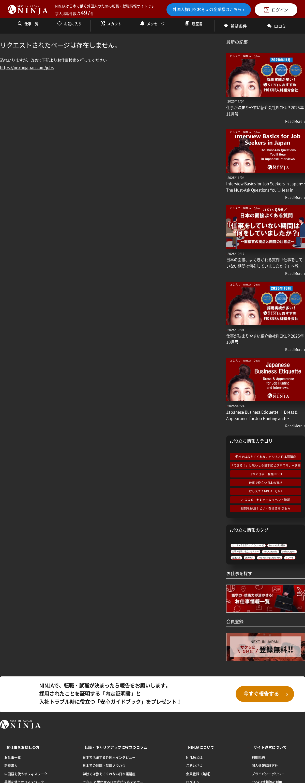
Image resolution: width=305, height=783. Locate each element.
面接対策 (240, 578)
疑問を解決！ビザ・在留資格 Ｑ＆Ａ (266, 508)
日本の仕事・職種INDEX (265, 474)
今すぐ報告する (266, 724)
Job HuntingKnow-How (251, 586)
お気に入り (69, 26)
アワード (283, 586)
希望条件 (235, 26)
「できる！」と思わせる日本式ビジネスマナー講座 (266, 465)
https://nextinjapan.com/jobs (27, 67)
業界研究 (260, 578)
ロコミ (276, 26)
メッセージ (152, 26)
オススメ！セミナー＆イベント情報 (265, 500)
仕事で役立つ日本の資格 (265, 483)
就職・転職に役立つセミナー (256, 561)
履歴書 (194, 26)
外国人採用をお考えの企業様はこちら (209, 9)
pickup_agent (273, 570)
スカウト (111, 26)
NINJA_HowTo (244, 570)
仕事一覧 (28, 26)
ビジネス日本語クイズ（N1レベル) (260, 545)
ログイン (276, 10)
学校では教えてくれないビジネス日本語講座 (265, 457)
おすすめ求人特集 (247, 554)
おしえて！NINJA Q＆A (265, 491)
